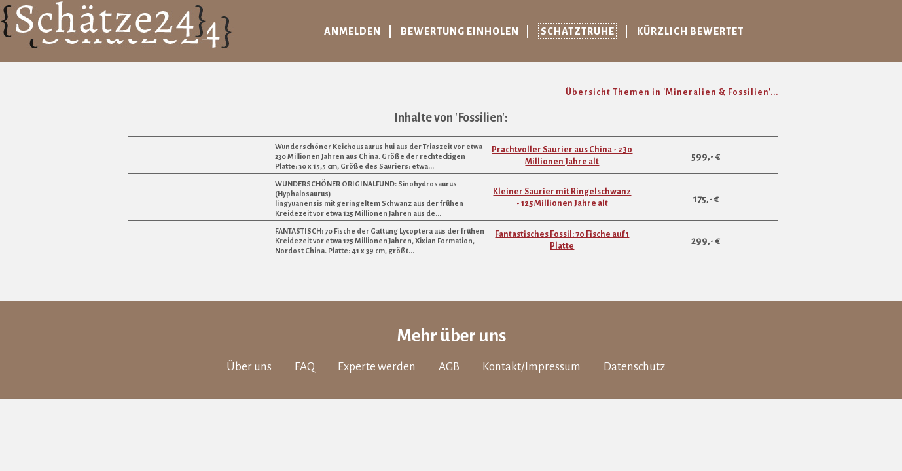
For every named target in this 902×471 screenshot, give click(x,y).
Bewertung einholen (460, 31)
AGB (449, 366)
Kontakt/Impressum (531, 366)
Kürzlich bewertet (690, 31)
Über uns (249, 366)
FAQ (305, 366)
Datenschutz (634, 366)
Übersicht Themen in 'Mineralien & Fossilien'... (672, 92)
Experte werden (377, 366)
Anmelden (352, 31)
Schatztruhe (578, 31)
